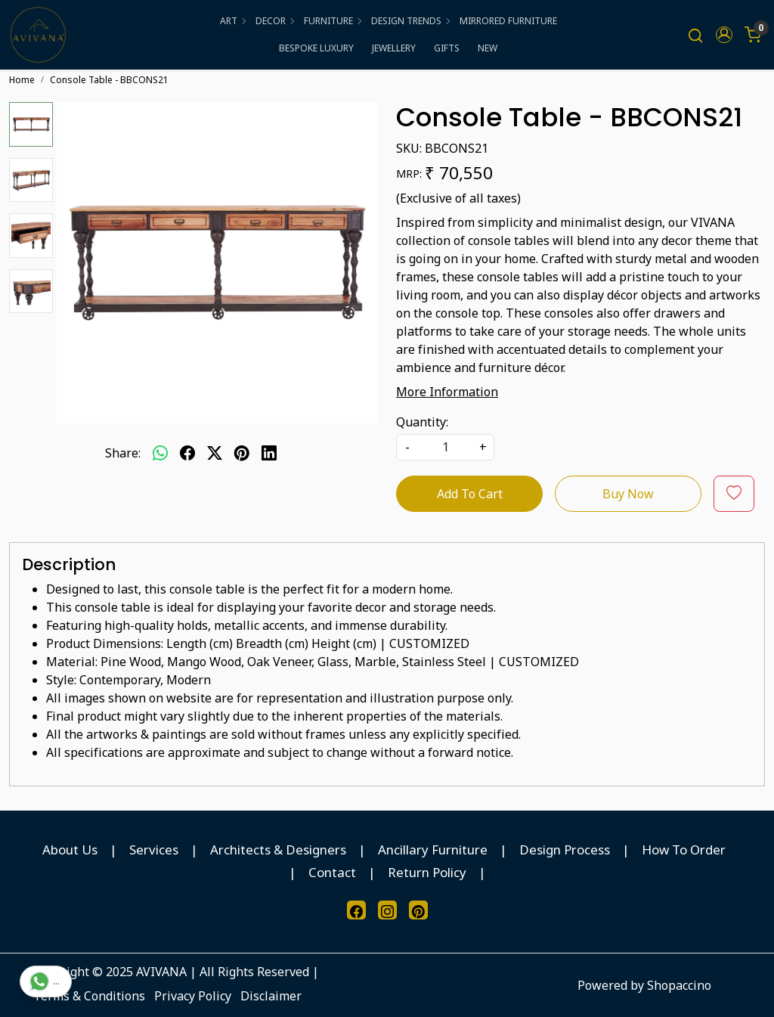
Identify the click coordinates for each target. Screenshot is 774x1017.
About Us (70, 849)
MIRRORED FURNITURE (508, 20)
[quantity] (445, 447)
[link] (695, 35)
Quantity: (422, 422)
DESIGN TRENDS (410, 20)
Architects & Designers (278, 849)
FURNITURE (332, 20)
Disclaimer (271, 996)
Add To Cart (470, 493)
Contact (332, 872)
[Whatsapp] (160, 453)
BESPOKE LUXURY (316, 48)
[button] (724, 34)
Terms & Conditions (89, 996)
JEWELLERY (394, 48)
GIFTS (447, 48)
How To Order (684, 849)
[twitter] (214, 453)
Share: (123, 453)
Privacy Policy (192, 996)
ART (232, 20)
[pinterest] (241, 453)
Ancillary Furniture (433, 849)
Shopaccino (679, 985)
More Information (447, 391)
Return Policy (427, 872)
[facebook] (187, 453)
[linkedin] (269, 453)
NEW (487, 48)
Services (153, 849)
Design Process (564, 849)
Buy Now (628, 493)
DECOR (274, 20)
